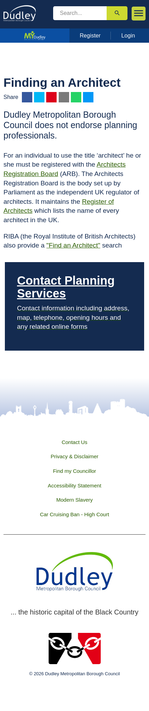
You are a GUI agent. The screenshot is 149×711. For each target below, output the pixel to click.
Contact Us (74, 442)
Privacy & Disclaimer (75, 456)
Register (90, 35)
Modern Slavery (74, 500)
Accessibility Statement (74, 485)
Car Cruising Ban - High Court (74, 514)
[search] (80, 13)
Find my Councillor (74, 471)
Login (128, 35)
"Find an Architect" (73, 245)
